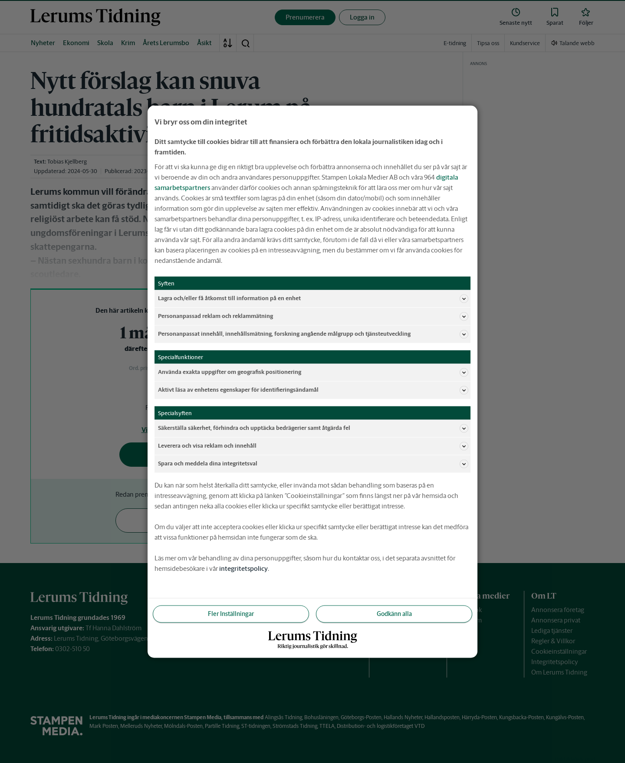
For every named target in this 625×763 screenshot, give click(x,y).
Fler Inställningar (231, 613)
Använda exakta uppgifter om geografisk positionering (313, 372)
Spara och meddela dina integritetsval (313, 463)
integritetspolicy (243, 568)
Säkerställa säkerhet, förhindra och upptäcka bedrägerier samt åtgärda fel (313, 428)
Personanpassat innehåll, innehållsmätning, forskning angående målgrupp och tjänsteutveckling (313, 334)
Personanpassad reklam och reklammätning (313, 316)
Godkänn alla (394, 613)
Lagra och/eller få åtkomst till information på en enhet (313, 298)
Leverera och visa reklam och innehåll (313, 446)
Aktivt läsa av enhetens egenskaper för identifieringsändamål (313, 390)
